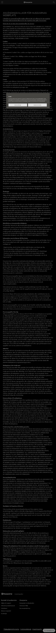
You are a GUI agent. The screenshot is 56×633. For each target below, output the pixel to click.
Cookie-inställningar (17, 105)
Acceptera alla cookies (37, 105)
